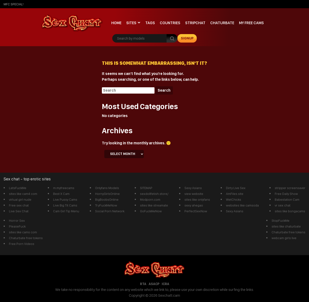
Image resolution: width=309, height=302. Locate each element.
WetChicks (233, 199)
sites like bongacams (290, 211)
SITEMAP (146, 188)
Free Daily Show (286, 194)
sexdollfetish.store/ (154, 194)
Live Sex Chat (18, 211)
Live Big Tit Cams (65, 205)
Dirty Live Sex (236, 188)
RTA (143, 284)
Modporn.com (150, 199)
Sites (131, 23)
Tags (150, 23)
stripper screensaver (290, 188)
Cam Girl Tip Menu (66, 211)
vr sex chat (282, 205)
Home (116, 23)
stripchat (195, 23)
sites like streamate (154, 205)
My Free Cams (251, 23)
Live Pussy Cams (65, 199)
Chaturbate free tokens (26, 238)
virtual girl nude (20, 199)
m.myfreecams (63, 188)
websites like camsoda (242, 205)
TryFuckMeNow (106, 205)
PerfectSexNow (195, 211)
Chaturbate (222, 23)
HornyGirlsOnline (107, 194)
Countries (170, 23)
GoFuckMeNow (151, 211)
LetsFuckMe (17, 188)
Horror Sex (17, 220)
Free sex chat (19, 205)
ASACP (154, 284)
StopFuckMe (280, 220)
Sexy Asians (193, 188)
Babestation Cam (287, 199)
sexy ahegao (193, 205)
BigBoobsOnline (107, 199)
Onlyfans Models (107, 188)
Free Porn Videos (21, 244)
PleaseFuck (17, 226)
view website (193, 194)
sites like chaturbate (286, 226)
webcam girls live (284, 238)
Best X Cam (61, 194)
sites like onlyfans (197, 199)
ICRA (165, 284)
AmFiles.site (234, 194)
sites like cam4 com (23, 194)
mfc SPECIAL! (13, 4)
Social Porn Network (109, 211)
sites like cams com (23, 232)
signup (187, 38)
